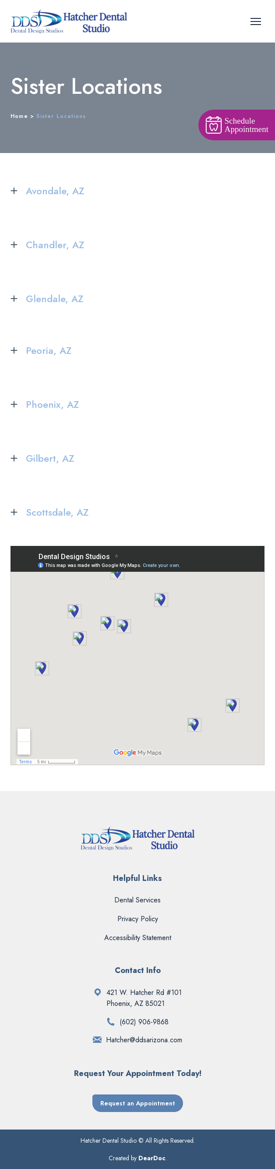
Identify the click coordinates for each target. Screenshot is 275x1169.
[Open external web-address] (97, 992)
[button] (137, 191)
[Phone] (110, 1021)
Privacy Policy (137, 919)
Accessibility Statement (137, 938)
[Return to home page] (69, 21)
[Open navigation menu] (255, 21)
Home (19, 116)
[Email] (97, 1039)
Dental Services (137, 900)
